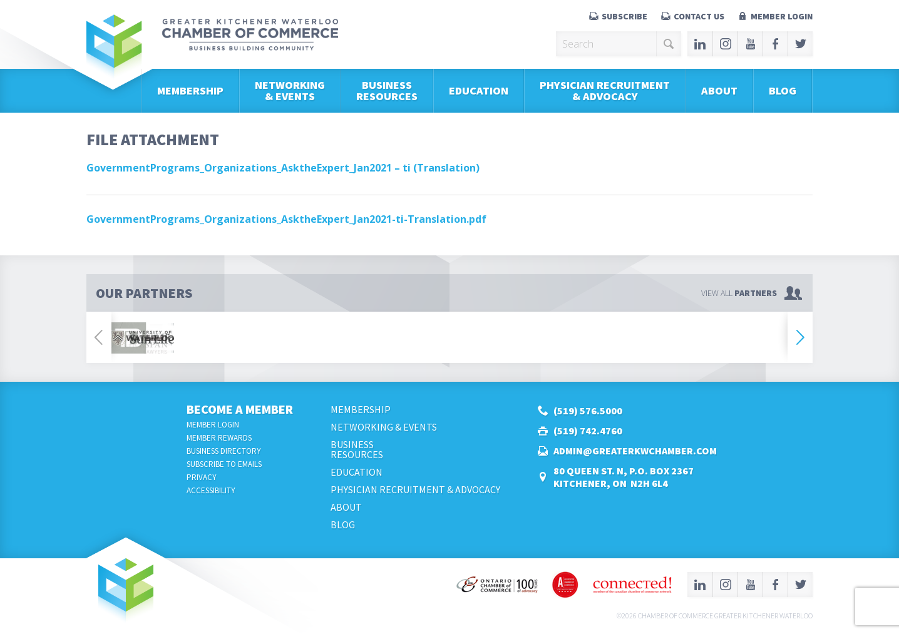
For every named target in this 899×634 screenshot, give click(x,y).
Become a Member (240, 409)
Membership (190, 90)
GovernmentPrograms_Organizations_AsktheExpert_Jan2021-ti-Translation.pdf (286, 219)
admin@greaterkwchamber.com (635, 450)
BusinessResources (387, 90)
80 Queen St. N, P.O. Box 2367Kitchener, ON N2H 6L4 (623, 476)
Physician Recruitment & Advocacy (605, 90)
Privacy (202, 477)
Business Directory (224, 451)
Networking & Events (290, 90)
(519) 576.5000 (587, 410)
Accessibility (211, 490)
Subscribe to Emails (224, 464)
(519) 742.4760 (587, 430)
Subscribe (624, 16)
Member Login (782, 16)
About (719, 90)
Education (478, 90)
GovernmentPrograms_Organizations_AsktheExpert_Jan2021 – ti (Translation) (283, 168)
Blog (782, 90)
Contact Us (699, 16)
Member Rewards (219, 437)
